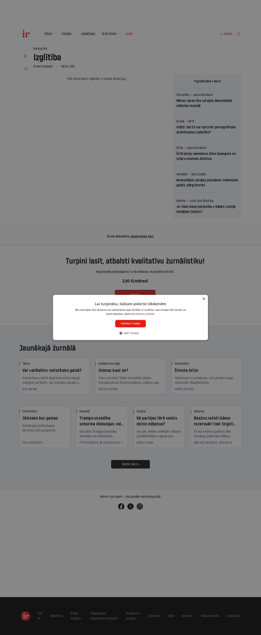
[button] (130, 333)
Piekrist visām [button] (130, 323)
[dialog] (130, 317)
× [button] (203, 299)
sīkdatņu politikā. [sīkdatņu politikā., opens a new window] (145, 314)
